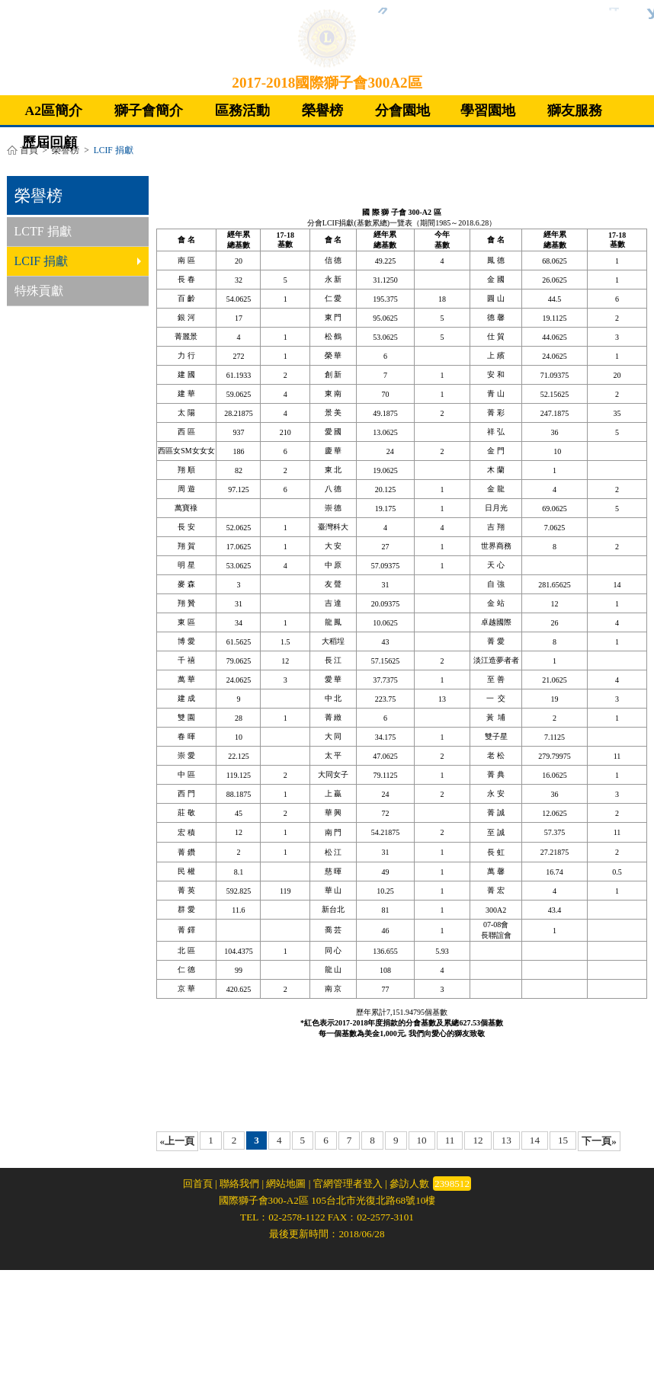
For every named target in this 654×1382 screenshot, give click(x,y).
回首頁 (198, 1183)
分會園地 (402, 110)
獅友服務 (574, 110)
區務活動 (242, 110)
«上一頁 (177, 1141)
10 (422, 1140)
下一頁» (599, 1141)
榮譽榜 (322, 110)
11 (450, 1140)
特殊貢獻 (38, 290)
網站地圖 (286, 1183)
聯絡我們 (239, 1183)
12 (477, 1140)
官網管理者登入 (348, 1183)
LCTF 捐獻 (43, 231)
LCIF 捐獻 (77, 260)
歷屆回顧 (49, 142)
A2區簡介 (54, 110)
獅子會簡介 (148, 110)
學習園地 (487, 110)
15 (563, 1140)
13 (506, 1140)
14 (535, 1140)
